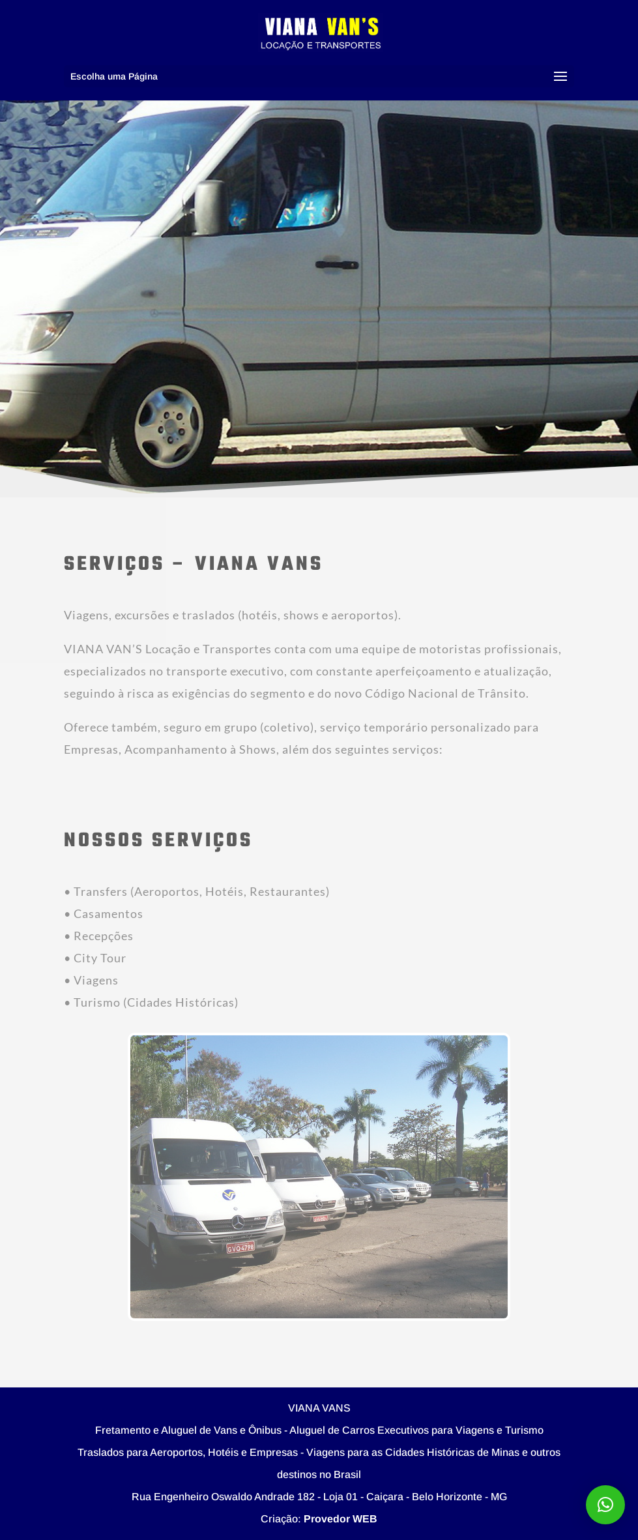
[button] (605, 1504)
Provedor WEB (340, 1518)
